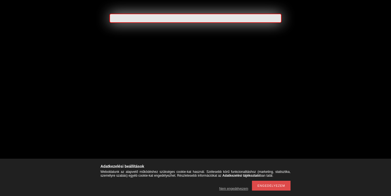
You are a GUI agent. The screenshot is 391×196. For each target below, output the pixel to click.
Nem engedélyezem (233, 189)
